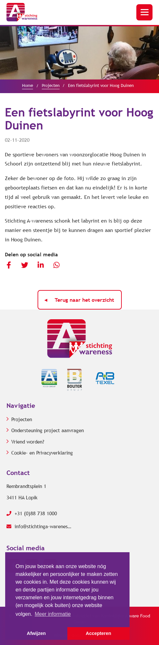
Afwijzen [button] (36, 633)
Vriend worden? (27, 442)
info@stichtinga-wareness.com (38, 526)
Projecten (21, 419)
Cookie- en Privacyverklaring (42, 453)
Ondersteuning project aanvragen (47, 430)
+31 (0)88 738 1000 (31, 514)
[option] (79, 52)
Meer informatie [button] (53, 614)
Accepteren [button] (98, 633)
